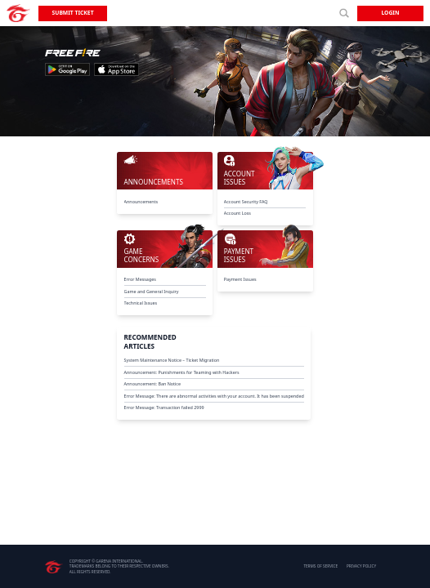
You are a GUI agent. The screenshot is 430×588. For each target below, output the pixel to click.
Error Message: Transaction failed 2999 (164, 407)
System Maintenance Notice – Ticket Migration (172, 360)
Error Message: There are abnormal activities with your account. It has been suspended (214, 396)
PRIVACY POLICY (361, 566)
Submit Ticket (73, 12)
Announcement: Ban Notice (152, 384)
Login (390, 12)
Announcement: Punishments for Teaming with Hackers (182, 372)
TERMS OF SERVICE (320, 566)
